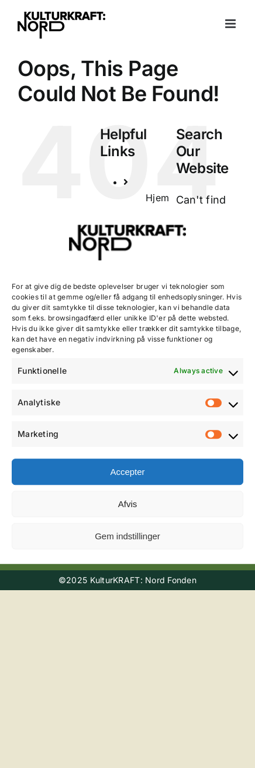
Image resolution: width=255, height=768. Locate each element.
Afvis (127, 504)
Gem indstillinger (127, 536)
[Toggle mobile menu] (231, 24)
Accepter (127, 472)
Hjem (157, 198)
